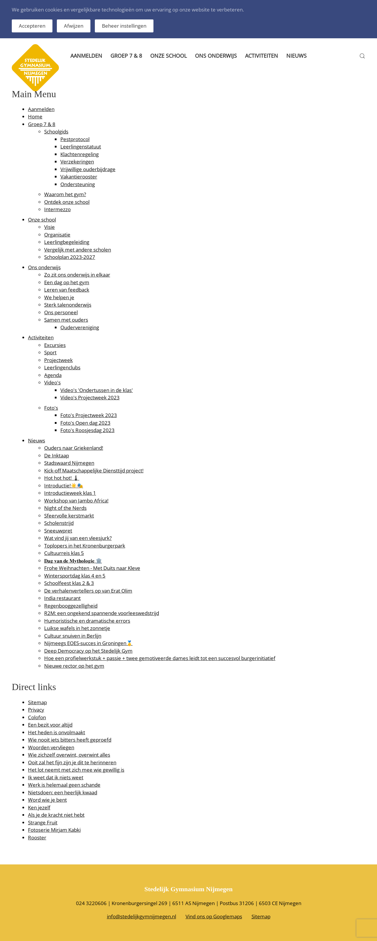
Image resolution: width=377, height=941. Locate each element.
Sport (50, 352)
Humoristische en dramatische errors (87, 620)
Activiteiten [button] (261, 55)
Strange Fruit (42, 822)
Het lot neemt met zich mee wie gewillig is (76, 769)
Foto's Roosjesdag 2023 (87, 430)
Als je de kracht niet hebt (56, 814)
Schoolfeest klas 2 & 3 (69, 583)
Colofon (37, 717)
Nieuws (296, 55)
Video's (52, 382)
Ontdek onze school (67, 202)
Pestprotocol (75, 139)
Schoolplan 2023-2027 (69, 257)
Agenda (53, 375)
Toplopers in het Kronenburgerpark (84, 545)
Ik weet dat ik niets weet (55, 777)
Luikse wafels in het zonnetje (77, 628)
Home (35, 116)
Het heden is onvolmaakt (56, 732)
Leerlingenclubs (62, 367)
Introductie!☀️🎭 (63, 485)
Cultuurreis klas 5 (64, 553)
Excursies (55, 345)
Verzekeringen (77, 161)
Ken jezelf (39, 807)
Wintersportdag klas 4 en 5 (74, 575)
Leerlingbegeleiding (66, 242)
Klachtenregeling (79, 154)
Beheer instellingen (124, 25)
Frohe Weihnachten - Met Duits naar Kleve (92, 568)
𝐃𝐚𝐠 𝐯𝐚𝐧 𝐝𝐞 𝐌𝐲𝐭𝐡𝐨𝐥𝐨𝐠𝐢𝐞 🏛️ (73, 560)
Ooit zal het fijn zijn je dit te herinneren (72, 762)
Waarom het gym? (65, 194)
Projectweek (58, 360)
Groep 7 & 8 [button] (126, 55)
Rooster (37, 837)
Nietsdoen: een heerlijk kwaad (62, 792)
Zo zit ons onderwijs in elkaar (77, 274)
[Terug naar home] (35, 56)
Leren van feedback (66, 289)
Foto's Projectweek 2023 (88, 415)
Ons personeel (61, 312)
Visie (49, 227)
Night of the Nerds (65, 508)
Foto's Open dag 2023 (85, 422)
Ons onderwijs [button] (216, 55)
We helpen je (59, 297)
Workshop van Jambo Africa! (76, 500)
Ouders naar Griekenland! (73, 447)
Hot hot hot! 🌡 (61, 477)
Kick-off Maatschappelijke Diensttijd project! (93, 470)
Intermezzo (57, 209)
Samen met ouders (66, 319)
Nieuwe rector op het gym (74, 665)
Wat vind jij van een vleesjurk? (78, 538)
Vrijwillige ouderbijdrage (87, 169)
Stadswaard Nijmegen (69, 462)
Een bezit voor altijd (50, 724)
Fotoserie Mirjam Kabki (54, 829)
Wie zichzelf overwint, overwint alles (69, 754)
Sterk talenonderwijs (67, 304)
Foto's (51, 407)
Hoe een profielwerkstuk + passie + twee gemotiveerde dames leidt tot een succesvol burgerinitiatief (159, 658)
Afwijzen (73, 25)
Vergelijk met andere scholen (77, 249)
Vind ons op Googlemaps (214, 916)
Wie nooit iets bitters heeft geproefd (69, 739)
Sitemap (37, 702)
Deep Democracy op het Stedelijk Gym (88, 650)
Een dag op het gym (66, 282)
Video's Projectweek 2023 (90, 397)
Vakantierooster (78, 176)
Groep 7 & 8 (41, 124)
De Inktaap (56, 455)
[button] (362, 56)
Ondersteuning (77, 184)
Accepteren (32, 25)
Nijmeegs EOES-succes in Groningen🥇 (88, 643)
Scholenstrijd (59, 523)
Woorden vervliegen (51, 747)
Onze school (42, 219)
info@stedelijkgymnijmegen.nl (141, 916)
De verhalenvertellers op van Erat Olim (88, 590)
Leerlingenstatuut (80, 146)
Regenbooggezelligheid (70, 605)
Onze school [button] (168, 55)
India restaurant (62, 598)
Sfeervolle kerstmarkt (69, 515)
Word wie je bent (47, 799)
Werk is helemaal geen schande (64, 784)
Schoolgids (56, 131)
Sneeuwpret (58, 530)
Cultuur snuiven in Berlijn (72, 635)
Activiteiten (41, 337)
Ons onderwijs (44, 267)
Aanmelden (86, 55)
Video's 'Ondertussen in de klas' (96, 390)
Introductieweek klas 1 (70, 492)
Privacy (36, 709)
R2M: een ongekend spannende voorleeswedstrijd (101, 613)
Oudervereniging (79, 327)
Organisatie (57, 234)
